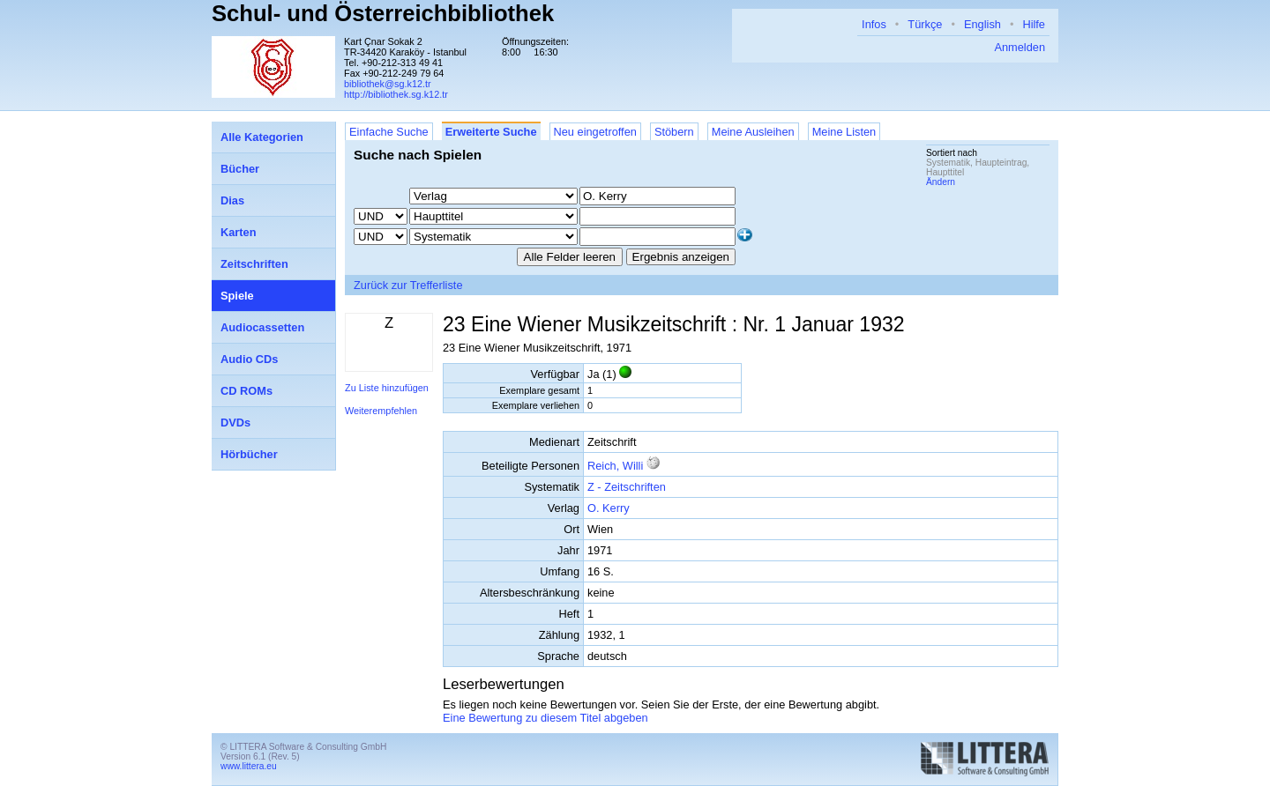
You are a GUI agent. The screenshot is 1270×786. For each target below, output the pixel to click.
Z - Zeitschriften (626, 486)
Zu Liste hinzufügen (387, 387)
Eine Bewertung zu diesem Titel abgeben (545, 717)
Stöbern (674, 131)
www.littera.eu (248, 766)
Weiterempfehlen (381, 410)
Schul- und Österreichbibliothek (383, 13)
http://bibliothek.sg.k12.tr (396, 94)
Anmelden (1019, 47)
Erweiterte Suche (491, 131)
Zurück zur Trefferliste (408, 285)
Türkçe (925, 24)
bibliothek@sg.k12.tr (387, 83)
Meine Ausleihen (753, 131)
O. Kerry (608, 508)
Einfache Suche (389, 131)
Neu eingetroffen (595, 131)
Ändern (940, 182)
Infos (874, 24)
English (982, 24)
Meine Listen (844, 131)
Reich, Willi (616, 465)
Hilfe (1033, 24)
